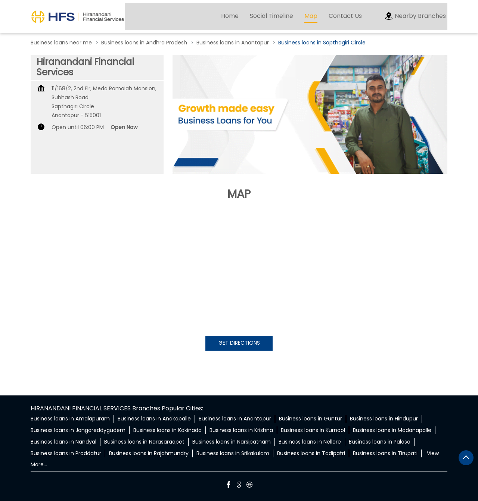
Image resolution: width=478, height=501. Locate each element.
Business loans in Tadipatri (311, 453)
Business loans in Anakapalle (154, 418)
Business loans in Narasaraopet (144, 441)
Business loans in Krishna (241, 430)
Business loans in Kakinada (167, 430)
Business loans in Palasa (379, 441)
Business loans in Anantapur (235, 418)
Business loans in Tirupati (385, 453)
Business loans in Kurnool (313, 430)
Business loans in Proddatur (66, 453)
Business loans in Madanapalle (392, 430)
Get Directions (239, 343)
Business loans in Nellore (310, 441)
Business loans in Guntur (310, 418)
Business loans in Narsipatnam (231, 441)
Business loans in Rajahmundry (149, 453)
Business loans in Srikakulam (232, 453)
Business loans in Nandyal (63, 441)
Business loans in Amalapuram (70, 418)
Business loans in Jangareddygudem (78, 430)
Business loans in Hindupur (384, 418)
